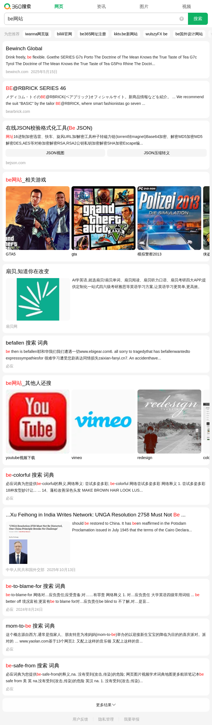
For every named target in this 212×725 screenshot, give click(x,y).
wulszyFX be (157, 34)
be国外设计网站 (189, 34)
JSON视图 (55, 153)
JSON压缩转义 (156, 153)
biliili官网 (64, 34)
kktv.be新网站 (125, 34)
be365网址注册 (93, 34)
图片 (144, 6)
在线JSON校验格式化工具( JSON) (49, 128)
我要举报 (131, 719)
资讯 (101, 6)
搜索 (198, 18)
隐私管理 (106, 719)
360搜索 (19, 6)
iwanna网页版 (37, 34)
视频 (186, 6)
